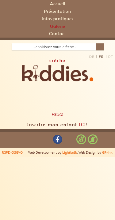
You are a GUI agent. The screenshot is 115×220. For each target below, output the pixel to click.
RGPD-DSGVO (12, 152)
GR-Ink (107, 152)
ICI (82, 124)
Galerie (57, 26)
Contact (57, 33)
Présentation (57, 11)
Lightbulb (69, 152)
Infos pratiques (57, 18)
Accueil (57, 3)
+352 (57, 114)
